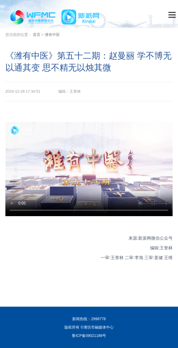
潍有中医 (52, 34)
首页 (36, 34)
